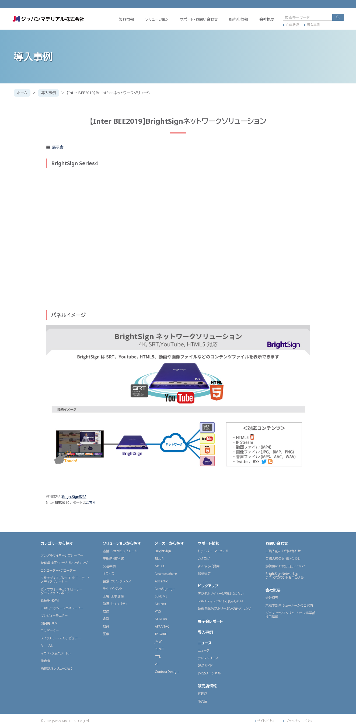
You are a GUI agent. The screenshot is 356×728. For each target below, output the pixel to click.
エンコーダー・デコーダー (58, 570)
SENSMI (161, 596)
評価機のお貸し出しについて (286, 566)
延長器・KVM (50, 600)
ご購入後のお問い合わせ (283, 558)
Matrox (160, 604)
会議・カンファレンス (117, 581)
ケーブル (47, 645)
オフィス (108, 573)
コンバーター (50, 630)
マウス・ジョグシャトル (56, 653)
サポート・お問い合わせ (197, 20)
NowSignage (164, 588)
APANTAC (162, 626)
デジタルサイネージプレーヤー (62, 555)
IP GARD (161, 634)
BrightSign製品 (74, 496)
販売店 (203, 701)
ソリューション (154, 20)
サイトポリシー (267, 721)
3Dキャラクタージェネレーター (62, 608)
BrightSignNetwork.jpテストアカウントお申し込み (285, 575)
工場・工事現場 (113, 596)
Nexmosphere (166, 573)
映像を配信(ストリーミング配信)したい (225, 608)
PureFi (159, 649)
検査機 (45, 661)
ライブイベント (112, 588)
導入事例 (311, 26)
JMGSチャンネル (209, 673)
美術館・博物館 (113, 558)
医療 (106, 634)
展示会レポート (210, 621)
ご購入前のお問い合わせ (283, 551)
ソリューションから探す (122, 543)
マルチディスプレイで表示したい (220, 601)
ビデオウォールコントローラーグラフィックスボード (61, 591)
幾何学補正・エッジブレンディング (64, 563)
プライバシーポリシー (300, 721)
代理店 (203, 693)
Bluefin (160, 558)
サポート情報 (208, 543)
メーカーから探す (169, 543)
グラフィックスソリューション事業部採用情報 (290, 615)
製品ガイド (205, 665)
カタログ (204, 558)
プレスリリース (208, 658)
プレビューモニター (54, 615)
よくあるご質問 (209, 566)
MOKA (160, 566)
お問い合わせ (277, 543)
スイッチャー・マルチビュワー (61, 638)
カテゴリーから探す (57, 543)
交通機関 (109, 566)
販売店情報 (236, 20)
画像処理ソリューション (57, 668)
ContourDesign (167, 671)
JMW (158, 641)
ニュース (205, 642)
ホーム (22, 92)
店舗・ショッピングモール (120, 551)
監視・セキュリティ (115, 604)
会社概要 (265, 20)
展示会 (57, 147)
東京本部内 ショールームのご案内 (289, 605)
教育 (106, 626)
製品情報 (124, 20)
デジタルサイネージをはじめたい (221, 593)
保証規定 (204, 573)
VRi (157, 664)
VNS (158, 611)
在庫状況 (290, 26)
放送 (106, 611)
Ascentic (161, 581)
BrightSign (163, 551)
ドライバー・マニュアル (213, 551)
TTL (158, 656)
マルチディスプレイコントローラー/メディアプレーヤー (65, 580)
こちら (91, 502)
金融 (106, 619)
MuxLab (161, 619)
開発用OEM (49, 623)
